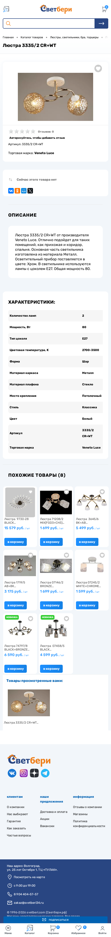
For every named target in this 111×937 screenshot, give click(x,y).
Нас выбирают (17, 808)
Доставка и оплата (53, 806)
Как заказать (16, 822)
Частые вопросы (19, 829)
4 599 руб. (52, 649)
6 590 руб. (16, 649)
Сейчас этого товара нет (37, 180)
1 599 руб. (87, 585)
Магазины (80, 808)
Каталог (30, 930)
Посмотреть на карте (29, 871)
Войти (102, 930)
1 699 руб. (51, 522)
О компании (15, 801)
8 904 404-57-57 (26, 888)
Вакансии (47, 820)
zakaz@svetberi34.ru (29, 897)
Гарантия (14, 815)
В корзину (16, 536)
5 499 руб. (88, 522)
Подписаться (55, 919)
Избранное (79, 930)
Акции (44, 813)
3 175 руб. (15, 585)
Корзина (54, 930)
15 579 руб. (17, 522)
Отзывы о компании (87, 801)
